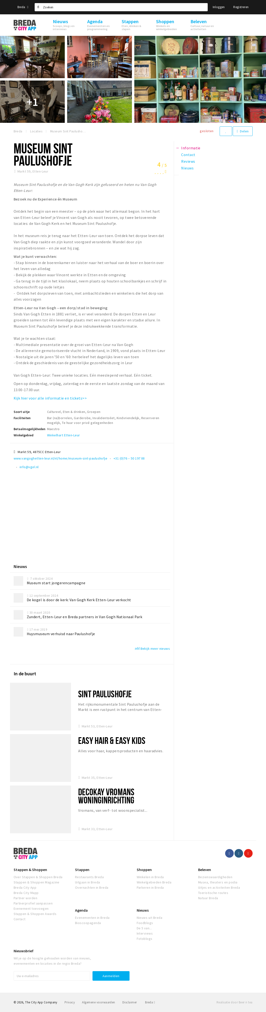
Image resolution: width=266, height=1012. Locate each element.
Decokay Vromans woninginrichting (106, 796)
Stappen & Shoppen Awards (35, 914)
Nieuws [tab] (187, 168)
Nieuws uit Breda (150, 917)
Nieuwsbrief (23, 950)
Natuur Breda (208, 898)
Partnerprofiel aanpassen (33, 903)
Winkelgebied (23, 435)
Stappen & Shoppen (30, 869)
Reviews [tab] (188, 161)
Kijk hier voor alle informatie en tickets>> (50, 398)
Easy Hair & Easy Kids (111, 740)
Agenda (81, 910)
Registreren (241, 7)
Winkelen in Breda (150, 877)
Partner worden (26, 898)
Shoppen (144, 869)
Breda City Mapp (26, 893)
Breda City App (25, 887)
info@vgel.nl (29, 467)
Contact (20, 919)
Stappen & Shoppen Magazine (37, 882)
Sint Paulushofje (105, 694)
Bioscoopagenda (88, 923)
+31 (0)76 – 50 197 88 (129, 458)
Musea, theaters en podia (218, 882)
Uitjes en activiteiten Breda (219, 887)
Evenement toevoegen (31, 908)
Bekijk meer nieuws (152, 648)
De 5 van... (144, 928)
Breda (22, 7)
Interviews (145, 933)
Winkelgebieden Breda (154, 882)
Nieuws (143, 910)
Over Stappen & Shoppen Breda (38, 877)
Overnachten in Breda (92, 887)
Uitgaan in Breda (87, 882)
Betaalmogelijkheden (29, 429)
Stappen (82, 869)
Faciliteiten (22, 418)
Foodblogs (145, 923)
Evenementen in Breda (92, 917)
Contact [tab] (188, 154)
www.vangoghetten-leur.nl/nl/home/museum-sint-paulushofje (61, 458)
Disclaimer (129, 1002)
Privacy (70, 1002)
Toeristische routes (213, 893)
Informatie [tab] (191, 148)
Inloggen (219, 7)
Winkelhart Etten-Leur (63, 435)
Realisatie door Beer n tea (234, 1002)
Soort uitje (22, 412)
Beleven (204, 869)
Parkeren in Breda (150, 887)
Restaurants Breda (89, 877)
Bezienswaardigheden (215, 877)
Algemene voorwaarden (98, 1002)
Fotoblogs (144, 938)
